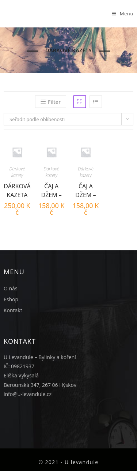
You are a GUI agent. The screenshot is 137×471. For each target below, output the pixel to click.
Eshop (11, 299)
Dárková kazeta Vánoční (17, 189)
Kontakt (13, 310)
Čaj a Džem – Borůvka (85, 189)
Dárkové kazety (17, 172)
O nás (11, 288)
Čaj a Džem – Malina (51, 189)
